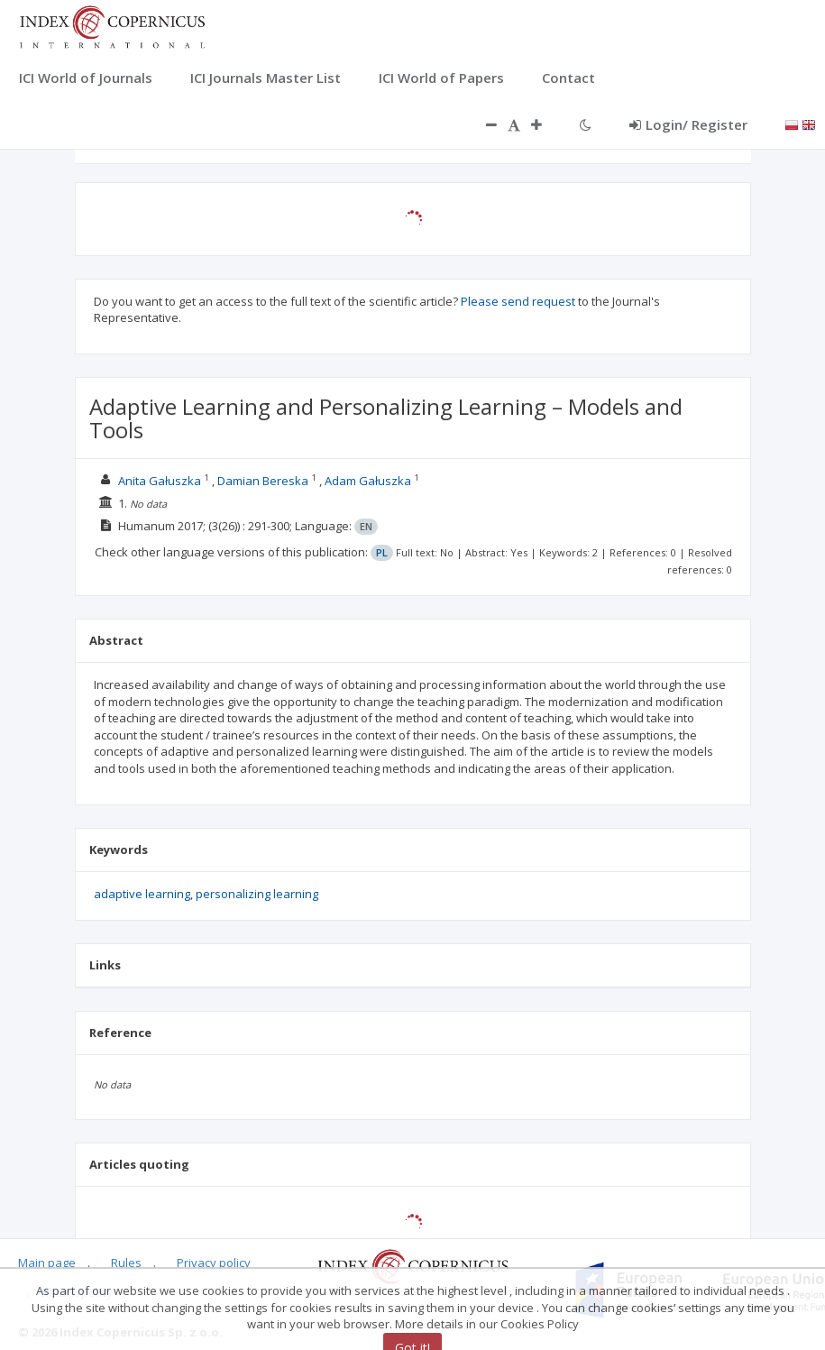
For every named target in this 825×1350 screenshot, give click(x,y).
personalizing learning (257, 894)
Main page (47, 1262)
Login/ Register (688, 124)
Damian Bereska (262, 481)
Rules (126, 1262)
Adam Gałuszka (368, 481)
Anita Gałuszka (159, 481)
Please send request (518, 301)
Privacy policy (214, 1262)
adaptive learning (142, 894)
